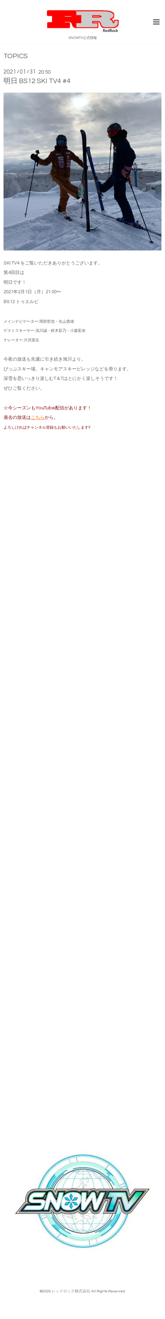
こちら (38, 417)
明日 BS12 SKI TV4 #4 (37, 81)
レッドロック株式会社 (71, 1291)
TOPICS (16, 56)
